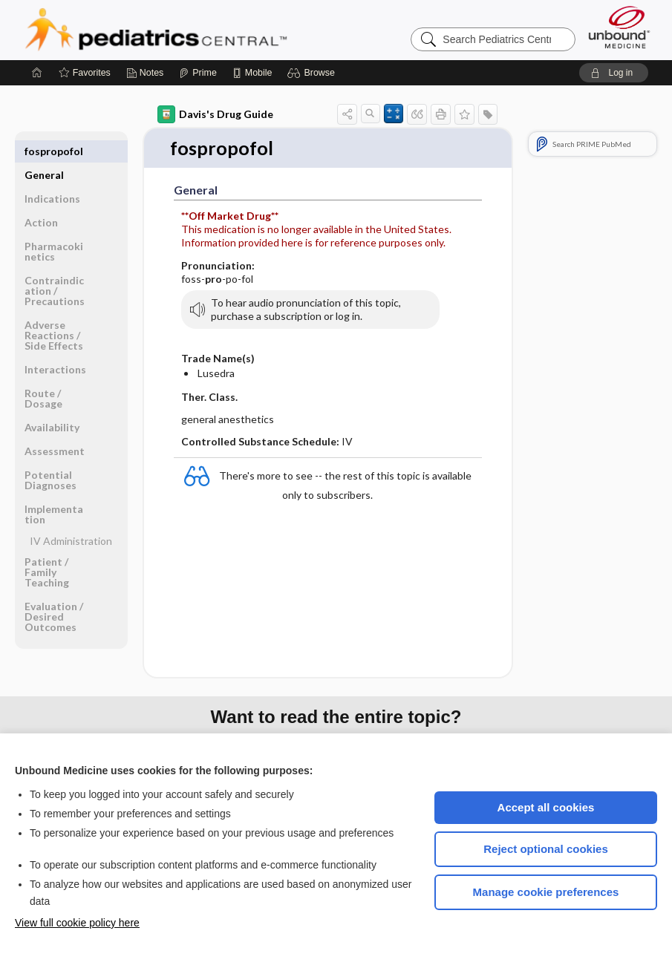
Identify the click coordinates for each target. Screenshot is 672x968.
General (44, 151)
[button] (313, 72)
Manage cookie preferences (546, 892)
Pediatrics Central (209, 29)
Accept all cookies (546, 807)
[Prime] (197, 72)
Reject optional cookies (545, 849)
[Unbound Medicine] (619, 27)
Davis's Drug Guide (215, 114)
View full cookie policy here (77, 923)
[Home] (37, 72)
